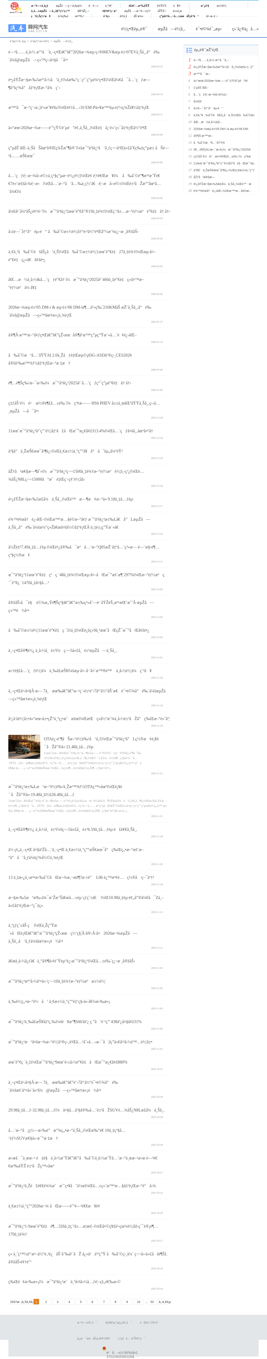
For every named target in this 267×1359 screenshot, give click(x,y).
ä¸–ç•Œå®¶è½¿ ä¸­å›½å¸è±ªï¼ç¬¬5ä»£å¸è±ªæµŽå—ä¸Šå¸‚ (62, 650)
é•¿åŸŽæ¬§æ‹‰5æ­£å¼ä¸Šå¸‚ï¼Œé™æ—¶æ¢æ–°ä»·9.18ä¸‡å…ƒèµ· (71, 499)
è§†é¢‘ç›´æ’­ (109, 11)
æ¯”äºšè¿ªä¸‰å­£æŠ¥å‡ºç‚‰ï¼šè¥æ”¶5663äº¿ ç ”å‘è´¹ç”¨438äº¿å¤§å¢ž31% (75, 1021)
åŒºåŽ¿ (82, 11)
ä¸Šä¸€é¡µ (27, 1302)
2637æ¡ (15, 1302)
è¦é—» (93, 5)
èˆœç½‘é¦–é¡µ (18, 41)
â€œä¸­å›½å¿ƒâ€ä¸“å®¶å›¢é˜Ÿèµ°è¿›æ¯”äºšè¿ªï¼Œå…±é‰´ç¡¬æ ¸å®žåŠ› (71, 961)
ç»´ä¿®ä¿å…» (245, 28)
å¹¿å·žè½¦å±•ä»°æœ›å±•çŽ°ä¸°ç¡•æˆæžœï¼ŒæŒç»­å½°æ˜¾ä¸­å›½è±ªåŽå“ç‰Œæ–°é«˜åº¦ (89, 718)
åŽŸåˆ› (162, 11)
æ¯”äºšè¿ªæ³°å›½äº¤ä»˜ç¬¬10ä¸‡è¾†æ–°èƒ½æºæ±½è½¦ (57, 981)
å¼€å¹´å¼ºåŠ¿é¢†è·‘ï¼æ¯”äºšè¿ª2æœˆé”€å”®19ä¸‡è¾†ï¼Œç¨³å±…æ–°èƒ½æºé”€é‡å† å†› (89, 211)
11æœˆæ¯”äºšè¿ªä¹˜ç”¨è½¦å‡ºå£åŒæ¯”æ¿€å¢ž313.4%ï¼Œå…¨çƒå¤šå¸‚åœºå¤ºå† (81, 431)
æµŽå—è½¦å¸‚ (171, 28)
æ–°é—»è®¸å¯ (87, 1322)
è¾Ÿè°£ (162, 5)
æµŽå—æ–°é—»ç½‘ (137, 11)
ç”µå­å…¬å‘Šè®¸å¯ (131, 1338)
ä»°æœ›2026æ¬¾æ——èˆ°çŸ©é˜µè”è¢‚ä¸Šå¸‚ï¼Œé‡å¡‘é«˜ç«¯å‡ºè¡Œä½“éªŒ (77, 127)
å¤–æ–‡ (210, 16)
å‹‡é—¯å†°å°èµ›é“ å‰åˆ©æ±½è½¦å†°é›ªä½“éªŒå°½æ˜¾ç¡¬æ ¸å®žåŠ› (73, 231)
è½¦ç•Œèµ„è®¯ (134, 28)
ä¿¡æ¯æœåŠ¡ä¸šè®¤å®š (93, 1338)
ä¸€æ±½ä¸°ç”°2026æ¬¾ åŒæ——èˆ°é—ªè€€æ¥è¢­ (54, 1206)
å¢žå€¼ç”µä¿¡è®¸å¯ (118, 1322)
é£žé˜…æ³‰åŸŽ (139, 5)
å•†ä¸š (123, 16)
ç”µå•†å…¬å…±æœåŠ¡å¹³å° (179, 16)
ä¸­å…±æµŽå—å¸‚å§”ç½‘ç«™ (50, 11)
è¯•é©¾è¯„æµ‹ (209, 28)
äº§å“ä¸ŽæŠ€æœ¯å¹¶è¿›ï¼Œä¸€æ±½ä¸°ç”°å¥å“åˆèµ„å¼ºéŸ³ (65, 451)
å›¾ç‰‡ (63, 16)
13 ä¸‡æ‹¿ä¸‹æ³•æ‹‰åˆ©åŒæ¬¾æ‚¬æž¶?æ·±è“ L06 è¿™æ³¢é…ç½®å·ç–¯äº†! (81, 877)
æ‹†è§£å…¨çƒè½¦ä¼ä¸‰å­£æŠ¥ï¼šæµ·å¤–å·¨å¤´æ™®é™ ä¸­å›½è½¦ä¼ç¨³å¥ (80, 670)
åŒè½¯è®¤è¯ (150, 1322)
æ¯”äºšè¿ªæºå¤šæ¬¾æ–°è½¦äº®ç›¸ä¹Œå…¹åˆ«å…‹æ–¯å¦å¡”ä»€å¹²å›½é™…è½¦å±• (80, 1042)
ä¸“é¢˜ (108, 5)
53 (152, 1302)
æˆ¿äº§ (205, 5)
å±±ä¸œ (177, 11)
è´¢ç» (107, 16)
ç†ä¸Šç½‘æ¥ (40, 16)
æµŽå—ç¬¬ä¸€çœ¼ (69, 5)
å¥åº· (177, 5)
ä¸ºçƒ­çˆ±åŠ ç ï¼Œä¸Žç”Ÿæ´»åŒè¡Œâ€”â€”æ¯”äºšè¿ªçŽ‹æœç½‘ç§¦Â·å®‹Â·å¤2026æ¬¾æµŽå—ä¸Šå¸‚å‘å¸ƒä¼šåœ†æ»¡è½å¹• (72, 933)
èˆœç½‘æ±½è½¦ (39, 41)
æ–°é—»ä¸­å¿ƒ (39, 5)
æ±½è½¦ (222, 5)
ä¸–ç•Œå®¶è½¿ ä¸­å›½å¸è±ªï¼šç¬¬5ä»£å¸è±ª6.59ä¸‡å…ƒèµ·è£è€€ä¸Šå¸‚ (72, 829)
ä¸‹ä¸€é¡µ (164, 1302)
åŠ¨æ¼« (138, 16)
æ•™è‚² (79, 16)
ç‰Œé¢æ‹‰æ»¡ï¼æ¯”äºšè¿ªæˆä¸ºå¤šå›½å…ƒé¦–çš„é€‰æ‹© (64, 1281)
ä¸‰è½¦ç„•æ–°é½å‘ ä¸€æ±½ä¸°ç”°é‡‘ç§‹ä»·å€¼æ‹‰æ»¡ (59, 1001)
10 (138, 1302)
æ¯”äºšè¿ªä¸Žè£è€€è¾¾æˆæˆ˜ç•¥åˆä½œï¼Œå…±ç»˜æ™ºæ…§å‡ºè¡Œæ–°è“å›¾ (82, 1185)
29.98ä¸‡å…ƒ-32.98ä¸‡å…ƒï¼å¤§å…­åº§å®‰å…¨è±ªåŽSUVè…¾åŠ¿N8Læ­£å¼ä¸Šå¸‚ (86, 1110)
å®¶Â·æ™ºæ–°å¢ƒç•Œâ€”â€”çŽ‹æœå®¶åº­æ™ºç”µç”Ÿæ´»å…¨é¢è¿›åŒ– (72, 335)
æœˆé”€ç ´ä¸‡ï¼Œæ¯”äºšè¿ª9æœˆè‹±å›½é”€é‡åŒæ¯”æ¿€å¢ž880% (67, 1062)
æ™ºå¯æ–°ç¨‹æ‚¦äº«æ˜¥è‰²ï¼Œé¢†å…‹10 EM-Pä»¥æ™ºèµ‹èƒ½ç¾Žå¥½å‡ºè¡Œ (78, 107)
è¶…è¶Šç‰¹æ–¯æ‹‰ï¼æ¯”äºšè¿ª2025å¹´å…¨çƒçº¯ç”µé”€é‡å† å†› (69, 383)
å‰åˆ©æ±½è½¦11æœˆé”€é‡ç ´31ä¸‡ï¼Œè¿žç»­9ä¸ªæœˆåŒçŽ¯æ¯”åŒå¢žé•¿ (78, 630)
